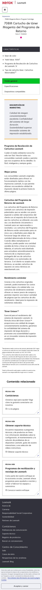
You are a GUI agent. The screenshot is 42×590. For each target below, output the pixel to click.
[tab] (21, 81)
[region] (21, 579)
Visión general (10, 81)
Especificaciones (11, 86)
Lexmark (6, 502)
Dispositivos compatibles (14, 91)
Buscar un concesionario (12, 541)
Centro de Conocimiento (15, 547)
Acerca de (6, 506)
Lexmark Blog (8, 561)
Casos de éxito (8, 554)
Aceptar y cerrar (21, 586)
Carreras (5, 509)
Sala (4, 550)
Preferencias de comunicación (14, 530)
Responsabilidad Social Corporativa (17, 513)
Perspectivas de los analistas (14, 558)
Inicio (28, 3)
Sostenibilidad (8, 517)
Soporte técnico (8, 533)
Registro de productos (11, 537)
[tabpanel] (21, 221)
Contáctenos (9, 526)
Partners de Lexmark (10, 520)
